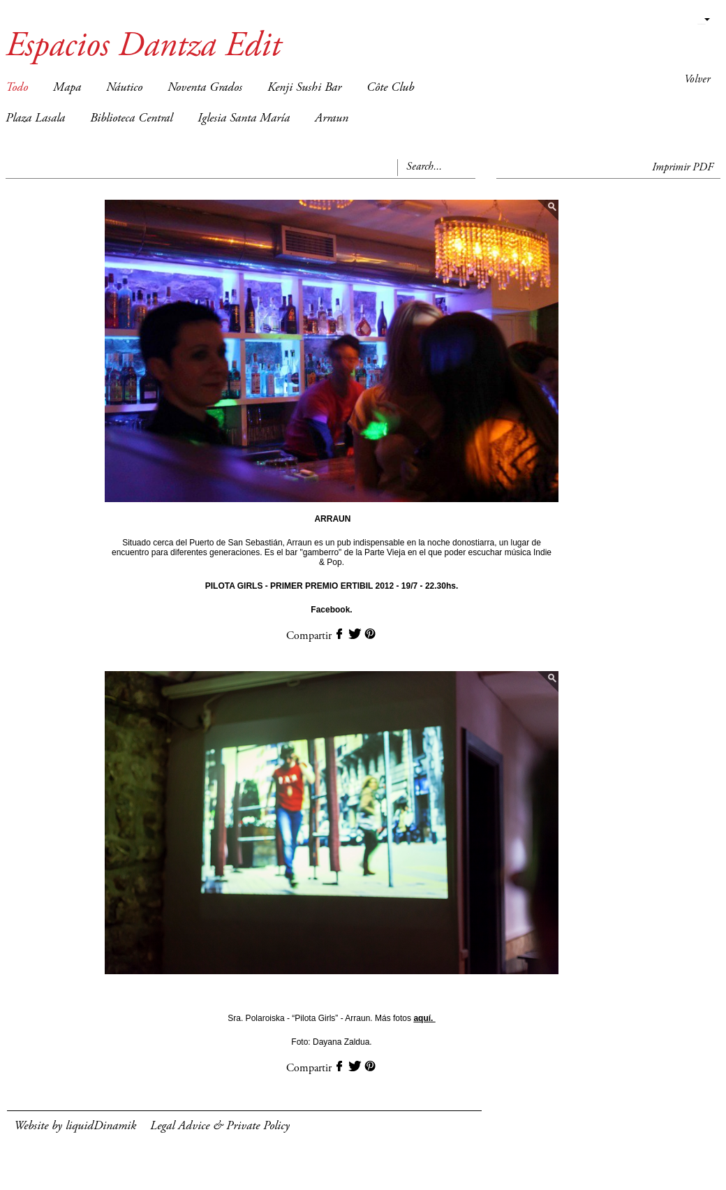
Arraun (331, 118)
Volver (697, 79)
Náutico (124, 88)
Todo (17, 88)
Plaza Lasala (35, 118)
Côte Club (390, 88)
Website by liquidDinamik (75, 1126)
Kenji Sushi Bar (304, 88)
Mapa (67, 88)
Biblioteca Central (131, 118)
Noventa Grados (205, 88)
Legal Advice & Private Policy (220, 1126)
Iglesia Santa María (244, 118)
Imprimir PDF (682, 167)
